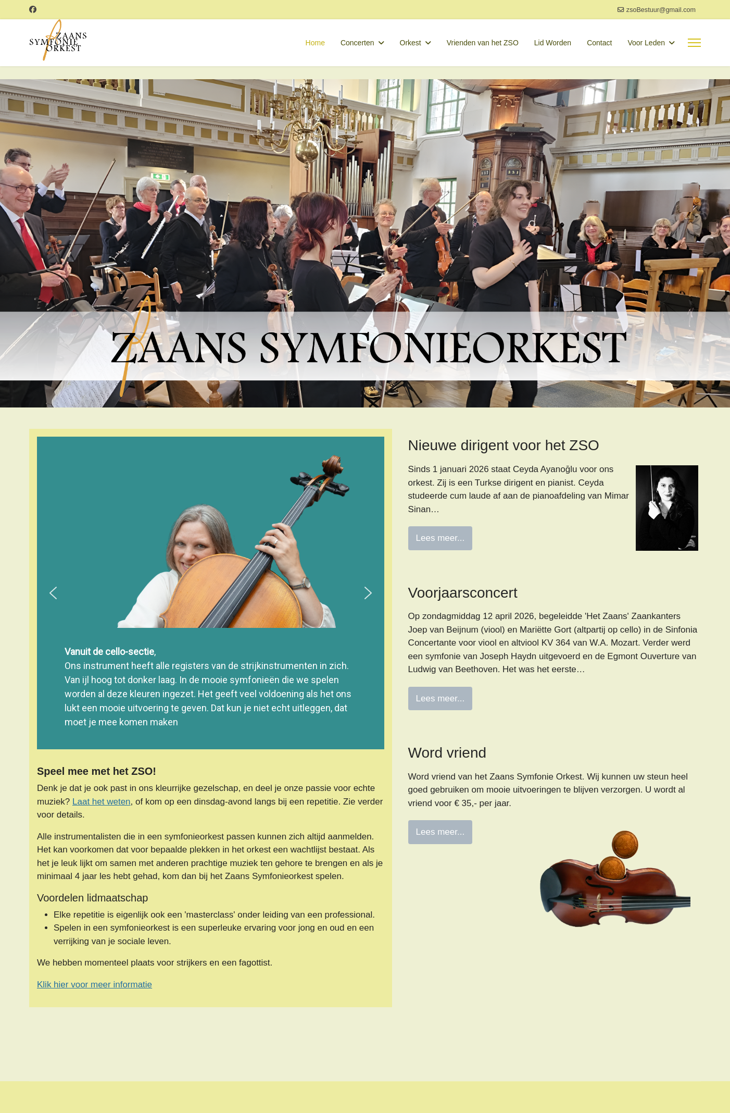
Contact (599, 43)
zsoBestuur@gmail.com (661, 10)
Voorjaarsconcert (463, 593)
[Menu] (694, 42)
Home (315, 43)
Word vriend (447, 753)
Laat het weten (101, 802)
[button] (53, 593)
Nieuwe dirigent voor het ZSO (503, 445)
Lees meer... (440, 538)
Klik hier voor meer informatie (94, 985)
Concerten (357, 43)
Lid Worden (552, 43)
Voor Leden (646, 43)
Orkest (410, 43)
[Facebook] (32, 9)
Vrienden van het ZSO (483, 43)
